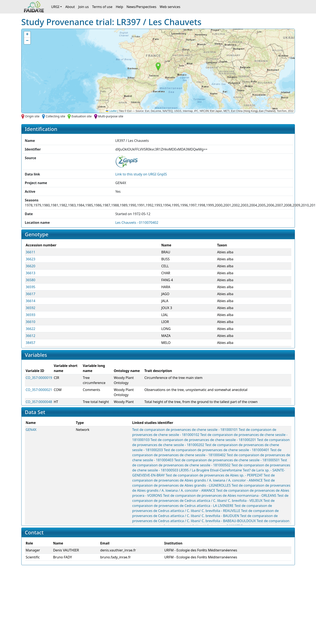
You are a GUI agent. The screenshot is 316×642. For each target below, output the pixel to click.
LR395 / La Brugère (194, 470)
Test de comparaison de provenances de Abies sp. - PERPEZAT (214, 475)
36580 (30, 280)
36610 (30, 321)
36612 (30, 335)
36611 (30, 252)
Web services (170, 6)
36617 (30, 294)
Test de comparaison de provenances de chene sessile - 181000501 (227, 460)
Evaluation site (82, 116)
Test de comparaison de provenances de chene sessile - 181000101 (185, 429)
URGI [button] (55, 6)
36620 (30, 266)
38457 (30, 342)
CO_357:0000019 (39, 377)
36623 (30, 259)
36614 (30, 301)
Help (119, 6)
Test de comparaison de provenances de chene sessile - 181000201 (203, 439)
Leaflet (111, 111)
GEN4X (31, 429)
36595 (30, 287)
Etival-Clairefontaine (226, 470)
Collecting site (55, 116)
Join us (83, 6)
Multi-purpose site (110, 116)
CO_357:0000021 (39, 389)
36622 (30, 328)
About (70, 6)
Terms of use (102, 6)
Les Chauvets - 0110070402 (136, 222)
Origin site (32, 116)
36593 (30, 314)
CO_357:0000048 (39, 401)
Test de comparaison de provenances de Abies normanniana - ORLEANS (220, 495)
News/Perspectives (141, 6)
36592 (30, 307)
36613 (30, 273)
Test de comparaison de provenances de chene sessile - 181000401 (216, 450)
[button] (158, 66)
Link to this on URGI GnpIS (141, 174)
